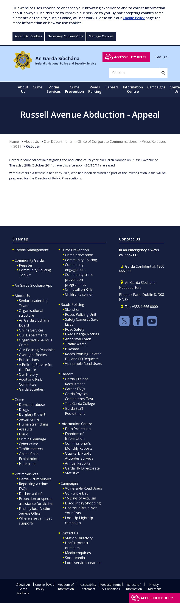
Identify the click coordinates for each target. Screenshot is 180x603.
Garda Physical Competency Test (79, 396)
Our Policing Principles (37, 349)
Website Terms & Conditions (110, 587)
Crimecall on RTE (78, 289)
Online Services (31, 330)
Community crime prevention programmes (79, 279)
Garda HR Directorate (82, 468)
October (33, 146)
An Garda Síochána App (33, 285)
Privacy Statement (153, 587)
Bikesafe (72, 349)
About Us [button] (23, 89)
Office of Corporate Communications (107, 141)
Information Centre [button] (133, 89)
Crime (19, 399)
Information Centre (76, 423)
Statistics (72, 309)
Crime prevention (79, 255)
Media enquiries (78, 552)
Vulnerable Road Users (83, 363)
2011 (17, 146)
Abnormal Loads (78, 339)
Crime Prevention (75, 250)
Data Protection (78, 428)
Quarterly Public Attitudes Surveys (79, 456)
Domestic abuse (32, 404)
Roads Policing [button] (94, 89)
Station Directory (79, 538)
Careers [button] (112, 87)
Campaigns (70, 483)
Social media (75, 557)
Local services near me (83, 562)
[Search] (134, 73)
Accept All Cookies (28, 36)
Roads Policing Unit (80, 314)
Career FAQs (75, 388)
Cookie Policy (134, 18)
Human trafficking (33, 424)
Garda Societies (31, 389)
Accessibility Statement (88, 587)
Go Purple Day (76, 493)
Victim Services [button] (54, 89)
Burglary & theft (32, 414)
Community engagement (75, 267)
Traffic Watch (76, 344)
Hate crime (27, 463)
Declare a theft (31, 493)
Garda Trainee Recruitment (76, 381)
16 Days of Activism (80, 498)
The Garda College (80, 403)
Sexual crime (29, 419)
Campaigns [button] (156, 87)
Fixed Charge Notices (82, 334)
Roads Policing (72, 304)
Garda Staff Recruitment (75, 411)
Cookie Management (31, 250)
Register (26, 265)
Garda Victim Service (35, 479)
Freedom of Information (75, 436)
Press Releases (154, 141)
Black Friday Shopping (83, 503)
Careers (67, 374)
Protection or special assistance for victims (36, 501)
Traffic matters (31, 448)
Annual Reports (77, 463)
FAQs (50, 585)
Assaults (26, 429)
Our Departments (58, 141)
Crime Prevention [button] (74, 89)
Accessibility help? (130, 57)
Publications (29, 359)
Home (14, 141)
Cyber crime (28, 443)
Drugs (24, 409)
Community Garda (29, 260)
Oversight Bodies (33, 354)
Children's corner (79, 294)
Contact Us (69, 533)
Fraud (23, 434)
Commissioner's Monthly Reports (78, 446)
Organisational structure (31, 313)
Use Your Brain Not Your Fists (81, 510)
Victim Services (26, 474)
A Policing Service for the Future (36, 367)
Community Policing (81, 260)
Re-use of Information (133, 587)
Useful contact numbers (76, 545)
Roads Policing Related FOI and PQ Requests (83, 356)
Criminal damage (32, 439)
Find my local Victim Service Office (34, 511)
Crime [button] (37, 87)
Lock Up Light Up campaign (79, 520)
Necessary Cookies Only (65, 36)
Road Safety (74, 329)
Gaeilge (161, 57)
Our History (28, 374)
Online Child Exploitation (28, 456)
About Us (31, 141)
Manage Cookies (101, 36)
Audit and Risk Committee (30, 382)
